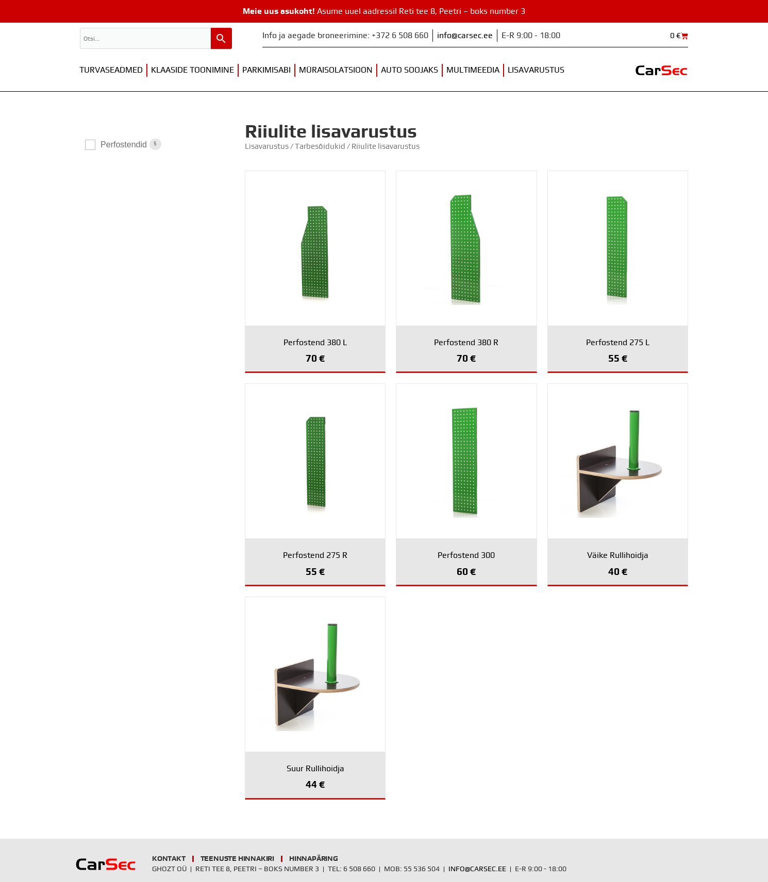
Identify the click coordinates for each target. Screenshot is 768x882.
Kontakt (169, 858)
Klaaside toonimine (192, 70)
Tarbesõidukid (320, 146)
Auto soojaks (409, 70)
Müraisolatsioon (336, 70)
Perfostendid (124, 144)
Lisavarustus (536, 70)
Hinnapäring (313, 858)
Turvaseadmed (111, 70)
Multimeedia (472, 70)
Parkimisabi (266, 70)
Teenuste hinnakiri (237, 858)
